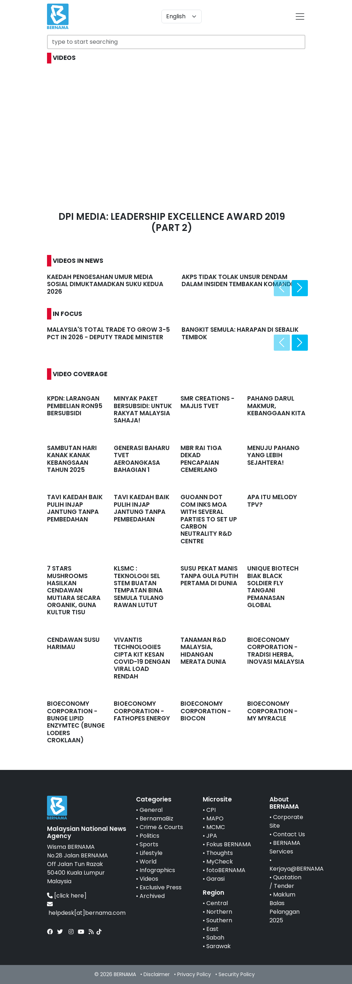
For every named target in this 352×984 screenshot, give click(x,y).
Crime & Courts (161, 827)
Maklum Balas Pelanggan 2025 (284, 907)
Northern (219, 912)
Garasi (215, 879)
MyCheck (219, 861)
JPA (211, 836)
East (212, 929)
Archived (152, 896)
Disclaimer (157, 974)
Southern (219, 920)
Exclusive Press (161, 887)
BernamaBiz (156, 818)
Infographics (157, 870)
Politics (149, 836)
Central (217, 903)
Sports (149, 844)
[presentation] (282, 288)
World (148, 861)
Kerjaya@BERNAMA (296, 869)
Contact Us (289, 834)
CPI (211, 810)
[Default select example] (181, 16)
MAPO (215, 818)
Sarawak (218, 946)
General (151, 810)
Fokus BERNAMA (228, 844)
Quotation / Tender (285, 881)
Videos (149, 879)
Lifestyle (151, 853)
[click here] (70, 895)
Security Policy (237, 974)
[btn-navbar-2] (300, 16)
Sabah (215, 937)
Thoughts (219, 853)
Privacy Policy (194, 974)
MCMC (215, 827)
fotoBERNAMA (225, 870)
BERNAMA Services (284, 847)
